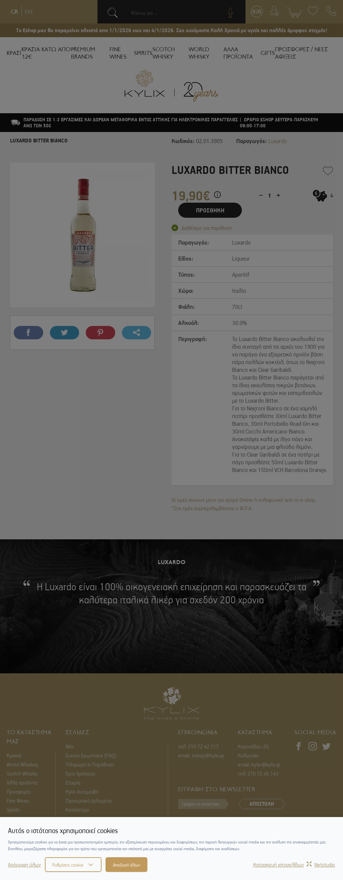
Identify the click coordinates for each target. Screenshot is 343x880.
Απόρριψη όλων (24, 864)
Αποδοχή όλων (126, 865)
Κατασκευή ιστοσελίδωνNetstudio (294, 864)
